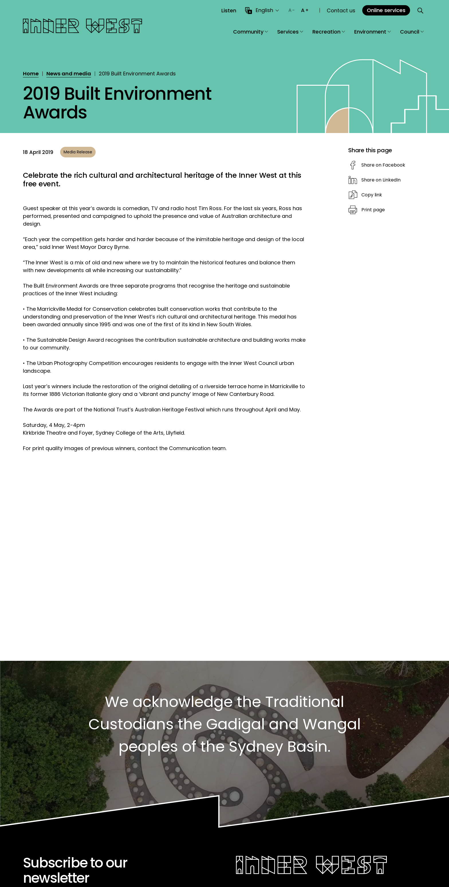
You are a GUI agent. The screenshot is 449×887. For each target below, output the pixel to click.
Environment (372, 31)
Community (250, 31)
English (264, 10)
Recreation (328, 31)
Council (412, 31)
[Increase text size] (304, 10)
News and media (68, 73)
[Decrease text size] (291, 10)
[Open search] (420, 10)
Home (31, 73)
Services (290, 31)
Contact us (341, 10)
